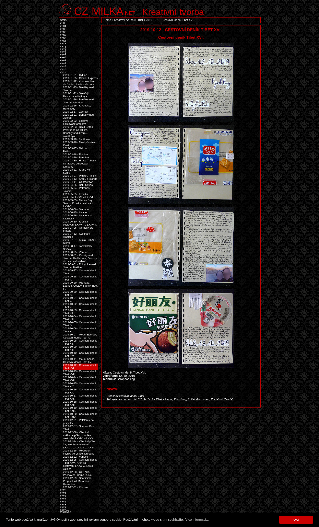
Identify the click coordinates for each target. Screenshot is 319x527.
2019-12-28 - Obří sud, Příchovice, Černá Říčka (77, 473)
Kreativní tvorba (173, 12)
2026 (63, 508)
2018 (63, 68)
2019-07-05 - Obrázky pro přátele (78, 229)
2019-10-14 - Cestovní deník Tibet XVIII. (80, 379)
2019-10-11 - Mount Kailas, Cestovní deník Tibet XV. (79, 360)
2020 (63, 490)
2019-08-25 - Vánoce (75, 252)
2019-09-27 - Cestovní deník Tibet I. (80, 272)
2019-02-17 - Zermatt (75, 111)
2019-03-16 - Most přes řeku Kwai (79, 144)
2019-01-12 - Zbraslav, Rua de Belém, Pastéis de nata (79, 83)
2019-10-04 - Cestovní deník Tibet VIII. (80, 318)
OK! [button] (296, 519)
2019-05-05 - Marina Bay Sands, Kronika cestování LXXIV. (78, 203)
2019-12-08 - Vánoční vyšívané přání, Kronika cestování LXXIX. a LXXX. (78, 435)
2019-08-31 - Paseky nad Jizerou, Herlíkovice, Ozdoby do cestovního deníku (80, 258)
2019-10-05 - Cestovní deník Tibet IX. (80, 324)
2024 (63, 502)
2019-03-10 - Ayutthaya (77, 139)
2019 (140, 20)
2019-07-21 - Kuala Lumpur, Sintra (79, 241)
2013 (63, 53)
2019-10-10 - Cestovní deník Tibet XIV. (80, 354)
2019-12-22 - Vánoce (75, 456)
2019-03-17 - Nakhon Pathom (75, 150)
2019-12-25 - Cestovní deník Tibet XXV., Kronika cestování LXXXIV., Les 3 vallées (80, 464)
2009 (63, 41)
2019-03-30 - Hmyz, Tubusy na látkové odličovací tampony (79, 163)
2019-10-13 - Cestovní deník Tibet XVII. (80, 373)
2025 (63, 505)
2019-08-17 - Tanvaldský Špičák (77, 247)
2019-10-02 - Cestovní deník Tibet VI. (80, 305)
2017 (63, 65)
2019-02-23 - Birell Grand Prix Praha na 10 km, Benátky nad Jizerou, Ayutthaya (78, 131)
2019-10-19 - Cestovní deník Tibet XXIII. (80, 409)
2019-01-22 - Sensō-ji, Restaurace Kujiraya (76, 95)
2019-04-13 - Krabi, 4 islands (80, 178)
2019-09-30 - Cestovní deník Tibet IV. (80, 293)
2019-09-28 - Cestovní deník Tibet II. (80, 278)
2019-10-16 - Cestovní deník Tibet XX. (80, 391)
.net (104, 10)
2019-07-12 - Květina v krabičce (76, 235)
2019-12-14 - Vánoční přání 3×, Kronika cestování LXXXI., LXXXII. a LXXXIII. (79, 444)
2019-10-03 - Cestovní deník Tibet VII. (80, 312)
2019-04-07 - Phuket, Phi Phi (80, 175)
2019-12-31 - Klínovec (76, 487)
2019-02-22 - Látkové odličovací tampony (75, 122)
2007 (63, 35)
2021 (63, 493)
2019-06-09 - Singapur (76, 209)
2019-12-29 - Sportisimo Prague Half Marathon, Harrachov (77, 481)
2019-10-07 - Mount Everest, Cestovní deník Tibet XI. (80, 336)
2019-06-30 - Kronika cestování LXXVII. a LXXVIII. (80, 223)
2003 (63, 23)
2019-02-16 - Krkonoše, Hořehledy (77, 107)
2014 (63, 56)
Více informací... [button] (197, 519)
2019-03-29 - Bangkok (76, 157)
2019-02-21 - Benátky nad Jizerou (78, 116)
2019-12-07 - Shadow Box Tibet (78, 428)
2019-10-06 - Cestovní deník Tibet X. (80, 330)
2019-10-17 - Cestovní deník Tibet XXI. (80, 397)
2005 (63, 29)
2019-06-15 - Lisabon (75, 212)
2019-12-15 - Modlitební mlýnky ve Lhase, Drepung (78, 452)
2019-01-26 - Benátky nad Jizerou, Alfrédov (78, 101)
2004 (63, 26)
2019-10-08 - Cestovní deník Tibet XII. (80, 342)
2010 (63, 44)
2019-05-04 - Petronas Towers (76, 189)
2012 (63, 50)
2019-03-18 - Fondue (75, 154)
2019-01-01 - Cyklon (75, 75)
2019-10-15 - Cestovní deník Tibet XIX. (80, 385)
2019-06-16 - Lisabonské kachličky (77, 217)
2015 (63, 59)
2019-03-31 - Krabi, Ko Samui (76, 171)
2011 (63, 47)
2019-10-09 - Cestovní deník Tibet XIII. (80, 348)
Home (107, 20)
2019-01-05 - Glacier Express (80, 78)
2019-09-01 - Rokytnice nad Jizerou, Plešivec (79, 266)
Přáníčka (65, 511)
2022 (63, 496)
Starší (63, 20)
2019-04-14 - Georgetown (78, 181)
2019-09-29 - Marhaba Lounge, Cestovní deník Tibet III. (80, 285)
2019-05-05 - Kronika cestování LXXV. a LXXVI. (78, 196)
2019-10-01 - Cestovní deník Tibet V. (80, 299)
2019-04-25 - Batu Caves (78, 184)
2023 (63, 499)
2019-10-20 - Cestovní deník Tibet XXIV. (80, 415)
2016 (63, 62)
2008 (63, 38)
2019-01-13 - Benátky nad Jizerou (78, 89)
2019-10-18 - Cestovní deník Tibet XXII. (80, 403)
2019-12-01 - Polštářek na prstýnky (78, 422)
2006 (63, 32)
